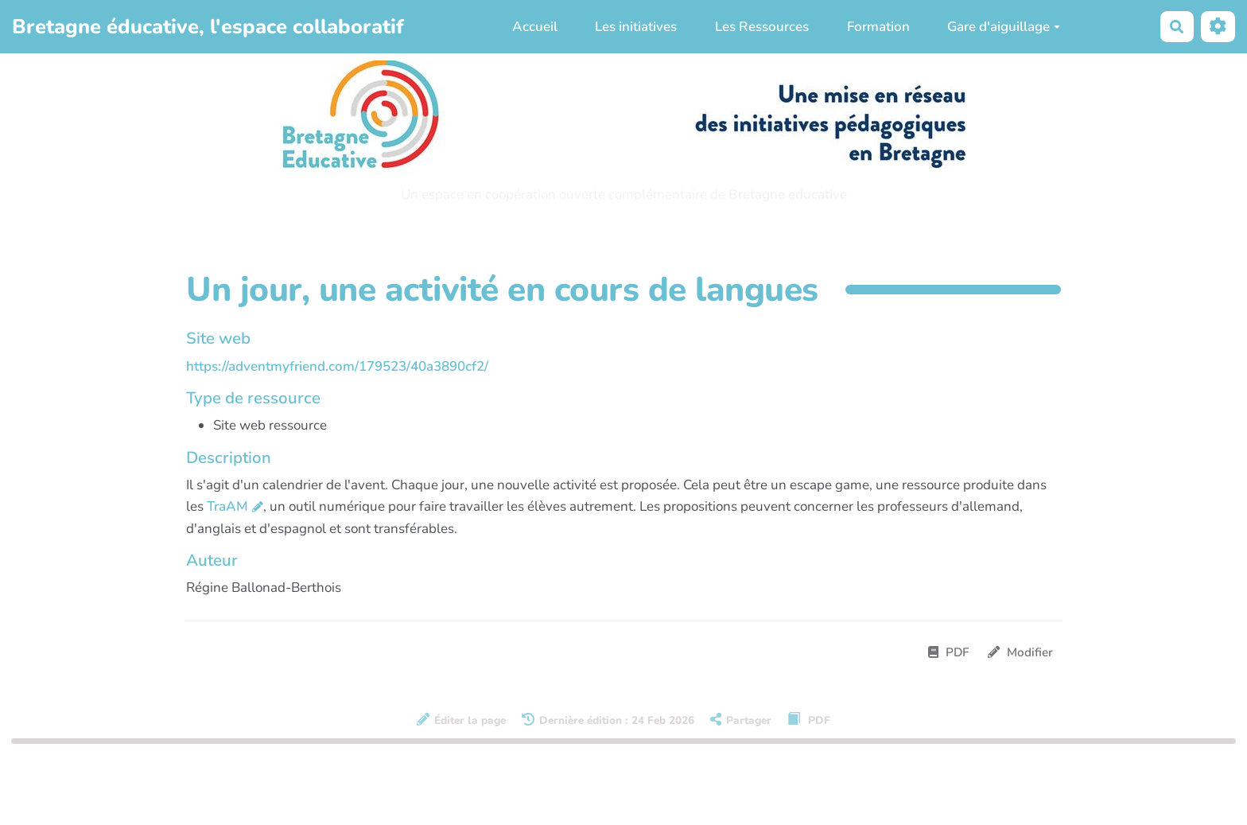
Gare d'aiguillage (1003, 27)
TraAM (227, 506)
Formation (878, 27)
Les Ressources (762, 27)
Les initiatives (636, 27)
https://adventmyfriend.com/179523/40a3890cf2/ (337, 366)
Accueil (534, 27)
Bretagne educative (787, 194)
